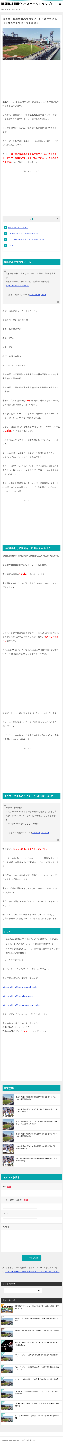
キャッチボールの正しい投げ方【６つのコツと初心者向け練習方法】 (37, 1417)
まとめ (10, 245)
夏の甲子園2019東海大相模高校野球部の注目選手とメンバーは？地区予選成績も (36, 1135)
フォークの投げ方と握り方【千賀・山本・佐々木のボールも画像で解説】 (37, 1405)
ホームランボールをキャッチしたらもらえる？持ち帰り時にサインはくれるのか (37, 1344)
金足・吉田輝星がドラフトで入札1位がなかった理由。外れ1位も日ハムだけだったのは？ (37, 1123)
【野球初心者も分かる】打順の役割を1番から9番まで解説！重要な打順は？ (37, 1307)
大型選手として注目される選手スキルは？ (25, 234)
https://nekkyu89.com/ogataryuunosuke (21, 1005)
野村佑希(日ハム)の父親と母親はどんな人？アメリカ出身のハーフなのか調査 (37, 1393)
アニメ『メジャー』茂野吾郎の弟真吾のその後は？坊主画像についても (37, 1356)
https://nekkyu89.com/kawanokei (18, 996)
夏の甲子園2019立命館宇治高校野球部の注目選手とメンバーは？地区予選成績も (36, 1098)
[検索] (23, 1290)
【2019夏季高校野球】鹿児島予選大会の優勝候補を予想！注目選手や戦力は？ (36, 1147)
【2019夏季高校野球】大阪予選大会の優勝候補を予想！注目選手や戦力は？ (36, 1110)
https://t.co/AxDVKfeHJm (17, 285)
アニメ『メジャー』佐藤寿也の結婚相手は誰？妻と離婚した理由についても (37, 1368)
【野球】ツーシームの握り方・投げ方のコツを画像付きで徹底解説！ (37, 1332)
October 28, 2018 (37, 295)
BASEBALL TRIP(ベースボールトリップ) (26, 4)
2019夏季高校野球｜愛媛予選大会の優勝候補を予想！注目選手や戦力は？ (36, 1160)
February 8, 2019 (40, 833)
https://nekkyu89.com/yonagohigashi (20, 987)
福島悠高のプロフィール (18, 228)
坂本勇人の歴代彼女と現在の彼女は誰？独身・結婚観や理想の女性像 (37, 1319)
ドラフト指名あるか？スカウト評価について (26, 239)
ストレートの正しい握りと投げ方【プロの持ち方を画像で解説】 (37, 1379)
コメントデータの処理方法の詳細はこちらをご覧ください (32, 1271)
